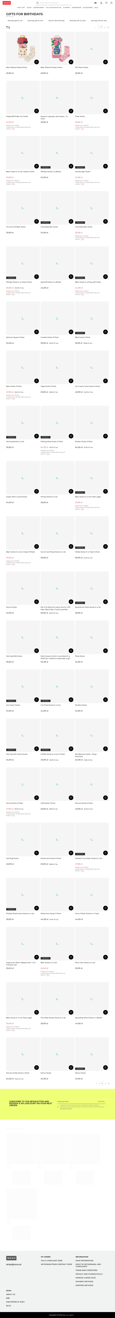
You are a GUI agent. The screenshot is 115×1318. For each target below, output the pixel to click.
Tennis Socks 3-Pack (14, 803)
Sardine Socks (81, 705)
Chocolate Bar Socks (49, 227)
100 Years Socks (81, 67)
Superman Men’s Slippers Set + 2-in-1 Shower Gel (21, 964)
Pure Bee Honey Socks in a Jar (53, 1018)
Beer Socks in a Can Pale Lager (88, 497)
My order (46, 1257)
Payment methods (84, 1282)
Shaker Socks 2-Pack (83, 442)
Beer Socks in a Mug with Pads (88, 282)
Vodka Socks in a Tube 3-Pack (87, 552)
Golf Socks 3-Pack (48, 803)
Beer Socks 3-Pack (14, 386)
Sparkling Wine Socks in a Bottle (88, 1018)
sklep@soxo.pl (13, 1264)
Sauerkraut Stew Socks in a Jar (88, 607)
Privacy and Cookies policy (89, 1274)
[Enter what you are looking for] (53, 3)
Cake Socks (80, 116)
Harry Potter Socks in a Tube (87, 913)
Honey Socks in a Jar (49, 497)
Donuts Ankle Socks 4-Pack (17, 1073)
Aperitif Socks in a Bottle (51, 282)
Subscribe (101, 1101)
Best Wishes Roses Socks (16, 67)
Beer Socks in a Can (49, 963)
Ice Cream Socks (13, 705)
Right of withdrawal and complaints (88, 1265)
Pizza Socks (80, 656)
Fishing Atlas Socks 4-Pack (52, 442)
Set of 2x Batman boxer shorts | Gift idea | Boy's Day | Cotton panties (55, 608)
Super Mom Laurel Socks (16, 497)
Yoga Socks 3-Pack (48, 386)
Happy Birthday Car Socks (17, 116)
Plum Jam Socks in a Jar (85, 963)
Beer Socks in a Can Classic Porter (20, 172)
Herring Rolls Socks (14, 656)
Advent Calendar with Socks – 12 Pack (54, 118)
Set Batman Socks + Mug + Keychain (86, 755)
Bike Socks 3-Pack (82, 337)
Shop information (84, 1261)
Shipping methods (84, 1285)
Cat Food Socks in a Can (51, 705)
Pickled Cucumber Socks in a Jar (88, 858)
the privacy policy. (66, 1108)
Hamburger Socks (82, 172)
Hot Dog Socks (12, 858)
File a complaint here (51, 1261)
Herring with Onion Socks (16, 754)
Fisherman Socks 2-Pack (51, 913)
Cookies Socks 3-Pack (50, 337)
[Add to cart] (36, 62)
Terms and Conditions (86, 1270)
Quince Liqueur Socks (15, 337)
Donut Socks (11, 607)
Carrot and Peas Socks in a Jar (53, 552)
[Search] (37, 3)
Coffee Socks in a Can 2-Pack (53, 754)
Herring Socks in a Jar (15, 442)
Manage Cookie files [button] (86, 1278)
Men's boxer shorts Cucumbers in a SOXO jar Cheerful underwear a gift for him (55, 657)
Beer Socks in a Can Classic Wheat (20, 552)
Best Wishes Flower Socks (51, 67)
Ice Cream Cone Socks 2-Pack (87, 386)
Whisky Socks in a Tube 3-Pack (19, 282)
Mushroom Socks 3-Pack (51, 858)
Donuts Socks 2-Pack (84, 803)
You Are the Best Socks (15, 227)
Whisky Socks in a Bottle (51, 172)
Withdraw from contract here (56, 1264)
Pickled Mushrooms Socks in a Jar (20, 913)
